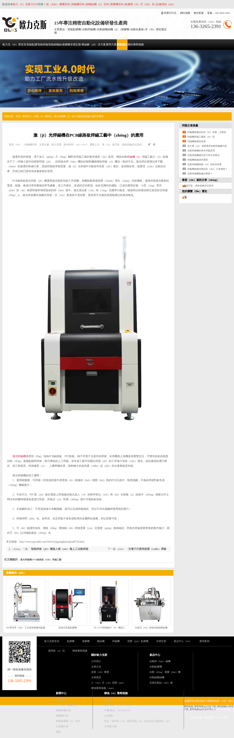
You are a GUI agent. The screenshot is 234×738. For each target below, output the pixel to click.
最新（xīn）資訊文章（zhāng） (200, 180)
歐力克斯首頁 (51, 641)
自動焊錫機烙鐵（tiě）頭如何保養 (204, 164)
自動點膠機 (156, 666)
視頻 (58, 731)
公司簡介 (96, 661)
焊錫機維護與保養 (196, 141)
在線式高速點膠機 (67, 627)
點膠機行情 (62, 699)
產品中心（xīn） (183, 641)
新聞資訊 (122, 44)
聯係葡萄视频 (79, 650)
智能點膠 (32, 44)
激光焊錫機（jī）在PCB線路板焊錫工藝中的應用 (78, 116)
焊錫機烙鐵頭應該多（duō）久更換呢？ (207, 169)
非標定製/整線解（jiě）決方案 (88, 44)
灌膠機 (66, 44)
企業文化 (96, 666)
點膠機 (70, 641)
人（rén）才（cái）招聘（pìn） (108, 682)
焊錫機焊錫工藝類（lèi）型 (201, 136)
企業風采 (96, 677)
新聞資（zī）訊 (56, 650)
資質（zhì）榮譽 (100, 672)
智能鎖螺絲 (55, 44)
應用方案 (111, 44)
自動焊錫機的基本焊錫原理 (201, 150)
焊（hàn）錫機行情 (66, 705)
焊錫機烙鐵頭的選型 (197, 159)
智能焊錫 (42, 44)
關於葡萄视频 (136, 44)
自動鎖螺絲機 (157, 677)
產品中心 (155, 655)
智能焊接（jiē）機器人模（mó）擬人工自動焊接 (59, 549)
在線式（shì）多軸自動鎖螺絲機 (151, 627)
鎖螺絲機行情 (63, 710)
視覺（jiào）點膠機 (138, 641)
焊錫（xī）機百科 (43, 116)
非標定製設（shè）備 (161, 682)
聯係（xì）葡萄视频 (116, 693)
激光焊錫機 (19, 456)
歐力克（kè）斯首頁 (14, 44)
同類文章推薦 (190, 125)
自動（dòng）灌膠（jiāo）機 (165, 672)
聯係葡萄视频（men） (103, 688)
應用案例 (204, 641)
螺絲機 (101, 641)
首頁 (18, 116)
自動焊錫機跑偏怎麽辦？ (200, 173)
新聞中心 (27, 116)
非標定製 (161, 641)
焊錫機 (116, 641)
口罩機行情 (62, 726)
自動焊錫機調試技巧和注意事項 (203, 155)
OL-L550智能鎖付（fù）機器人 (109, 627)
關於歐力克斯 (99, 655)
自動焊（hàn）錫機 (160, 661)
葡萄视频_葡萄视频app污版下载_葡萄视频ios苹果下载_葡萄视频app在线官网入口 (208, 708)
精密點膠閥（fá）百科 (68, 721)
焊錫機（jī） (134, 156)
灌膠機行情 (62, 715)
